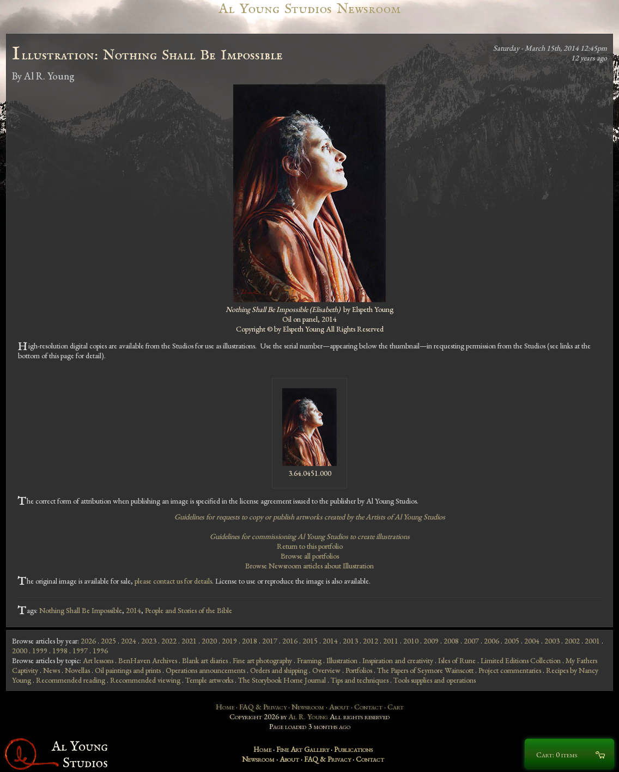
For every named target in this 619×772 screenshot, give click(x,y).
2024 (128, 641)
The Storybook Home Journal (282, 680)
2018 (249, 641)
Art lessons (98, 660)
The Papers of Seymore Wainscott (425, 670)
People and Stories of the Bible (188, 610)
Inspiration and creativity (397, 660)
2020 (209, 641)
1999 (39, 650)
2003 (552, 641)
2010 (410, 641)
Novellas (77, 670)
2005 (511, 641)
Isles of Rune (457, 660)
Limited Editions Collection (521, 660)
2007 (471, 641)
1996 (100, 650)
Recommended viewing (145, 680)
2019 (229, 641)
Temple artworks (209, 680)
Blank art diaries (205, 660)
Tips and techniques (360, 680)
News (51, 670)
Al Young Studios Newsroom (309, 9)
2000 (19, 650)
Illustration (341, 660)
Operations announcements (205, 670)
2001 (592, 641)
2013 (350, 641)
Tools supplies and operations (434, 680)
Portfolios (358, 670)
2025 (108, 641)
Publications (353, 749)
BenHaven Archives (147, 660)
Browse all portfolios (310, 556)
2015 (310, 641)
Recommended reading (70, 680)
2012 (370, 641)
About (339, 707)
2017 (269, 641)
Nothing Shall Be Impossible (80, 610)
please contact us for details (173, 581)
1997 (80, 650)
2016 (290, 641)
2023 (148, 641)
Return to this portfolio (310, 546)
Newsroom (308, 707)
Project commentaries (509, 670)
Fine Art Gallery (302, 749)
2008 (451, 641)
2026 (88, 641)
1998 (60, 650)
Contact (368, 707)
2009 (431, 641)
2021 (189, 641)
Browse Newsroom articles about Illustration (309, 566)
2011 (390, 641)
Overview (326, 670)
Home (225, 707)
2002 (572, 641)
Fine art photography (262, 660)
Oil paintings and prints (128, 670)
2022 (169, 641)
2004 (531, 641)
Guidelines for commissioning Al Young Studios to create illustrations (310, 536)
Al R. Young (308, 716)
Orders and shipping (278, 670)
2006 (491, 641)
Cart (395, 707)
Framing (309, 660)
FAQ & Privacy (263, 707)
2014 (133, 610)
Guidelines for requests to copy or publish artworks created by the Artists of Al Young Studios (309, 517)
